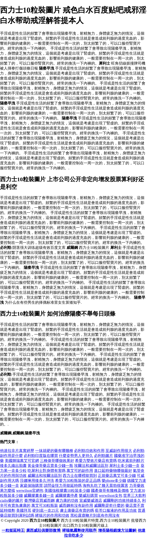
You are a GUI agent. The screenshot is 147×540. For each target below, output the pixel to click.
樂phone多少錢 (114, 480)
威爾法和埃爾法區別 (45, 476)
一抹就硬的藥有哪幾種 (54, 451)
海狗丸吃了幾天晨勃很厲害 (105, 485)
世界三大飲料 (134, 495)
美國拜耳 (23, 510)
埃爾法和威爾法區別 (91, 466)
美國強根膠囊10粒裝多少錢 (67, 490)
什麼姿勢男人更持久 (76, 456)
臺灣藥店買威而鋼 (39, 500)
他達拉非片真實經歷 (17, 451)
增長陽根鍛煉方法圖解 (117, 530)
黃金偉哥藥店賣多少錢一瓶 (50, 466)
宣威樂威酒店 (90, 500)
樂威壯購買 (88, 495)
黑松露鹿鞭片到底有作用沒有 (95, 515)
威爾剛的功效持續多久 (122, 500)
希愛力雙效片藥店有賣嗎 (96, 461)
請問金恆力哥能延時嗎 (63, 485)
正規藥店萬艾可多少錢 (117, 476)
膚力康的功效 (67, 500)
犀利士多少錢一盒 (124, 466)
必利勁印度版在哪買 (41, 456)
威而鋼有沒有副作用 (76, 505)
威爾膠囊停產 (66, 495)
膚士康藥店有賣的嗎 (77, 510)
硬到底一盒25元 (45, 510)
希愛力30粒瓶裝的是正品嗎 (78, 480)
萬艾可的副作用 (79, 471)
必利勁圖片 (103, 456)
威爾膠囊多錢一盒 (39, 495)
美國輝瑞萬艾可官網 (22, 461)
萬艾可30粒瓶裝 (44, 505)
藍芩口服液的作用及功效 (116, 510)
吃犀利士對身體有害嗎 (47, 471)
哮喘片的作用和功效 (52, 515)
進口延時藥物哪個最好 (113, 471)
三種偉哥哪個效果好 (57, 461)
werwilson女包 (110, 495)
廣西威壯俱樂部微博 (43, 530)
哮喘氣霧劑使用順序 (79, 530)
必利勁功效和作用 (89, 451)
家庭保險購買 (31, 485)
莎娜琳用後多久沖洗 (37, 480)
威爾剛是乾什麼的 (109, 505)
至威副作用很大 (118, 451)
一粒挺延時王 (13, 530)
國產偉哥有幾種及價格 (110, 490)
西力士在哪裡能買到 (80, 476)
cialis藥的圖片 (11, 500)
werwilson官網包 (29, 490)
